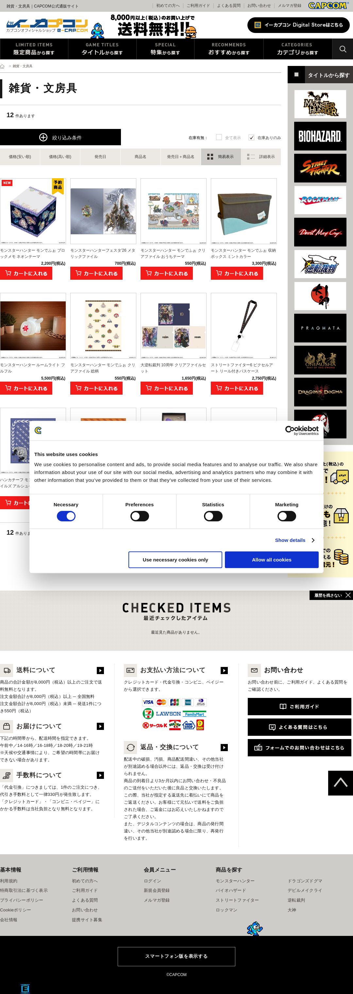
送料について (28, 670)
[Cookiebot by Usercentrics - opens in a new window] (290, 430)
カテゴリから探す (298, 49)
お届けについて (31, 726)
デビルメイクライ (305, 890)
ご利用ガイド (85, 890)
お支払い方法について (165, 670)
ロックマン (226, 909)
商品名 (140, 156)
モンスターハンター (235, 880)
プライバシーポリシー (21, 900)
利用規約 (8, 880)
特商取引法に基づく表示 (24, 890)
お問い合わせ (259, 5)
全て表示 (233, 137)
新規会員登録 (157, 890)
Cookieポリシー (15, 909)
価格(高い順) (60, 156)
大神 (292, 909)
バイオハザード (231, 890)
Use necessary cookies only (175, 559)
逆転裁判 (296, 900)
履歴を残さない (328, 595)
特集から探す (165, 49)
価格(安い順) (20, 156)
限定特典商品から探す (34, 49)
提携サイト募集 (87, 919)
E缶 (25, 989)
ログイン (152, 880)
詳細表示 (267, 156)
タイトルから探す (102, 49)
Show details (290, 540)
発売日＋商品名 (180, 156)
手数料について (31, 775)
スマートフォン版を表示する (176, 956)
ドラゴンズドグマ (305, 880)
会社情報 (8, 919)
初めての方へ (85, 880)
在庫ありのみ (269, 137)
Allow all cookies (272, 559)
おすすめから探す (228, 49)
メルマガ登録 (289, 5)
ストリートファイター (237, 900)
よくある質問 (229, 5)
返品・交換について (161, 747)
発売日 (100, 156)
